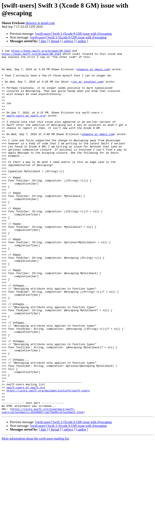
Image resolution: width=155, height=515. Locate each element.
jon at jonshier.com (87, 88)
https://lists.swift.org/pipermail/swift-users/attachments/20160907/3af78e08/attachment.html (42, 483)
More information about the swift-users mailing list (35, 511)
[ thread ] (55, 41)
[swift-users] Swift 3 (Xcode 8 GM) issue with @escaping (73, 33)
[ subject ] (68, 41)
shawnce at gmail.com (40, 23)
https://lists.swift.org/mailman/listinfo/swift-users (48, 459)
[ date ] (43, 41)
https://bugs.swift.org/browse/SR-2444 (31, 55)
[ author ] (82, 41)
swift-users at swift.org (25, 129)
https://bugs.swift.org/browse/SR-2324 (41, 51)
